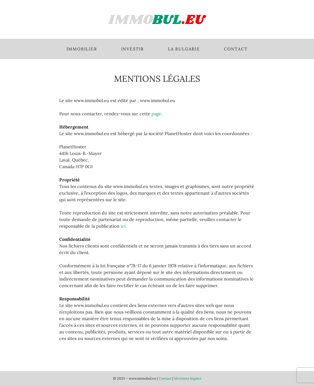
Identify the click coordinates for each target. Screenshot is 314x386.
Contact (236, 49)
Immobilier (82, 49)
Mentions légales (187, 378)
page (156, 114)
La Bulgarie (184, 49)
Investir (132, 49)
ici (123, 226)
